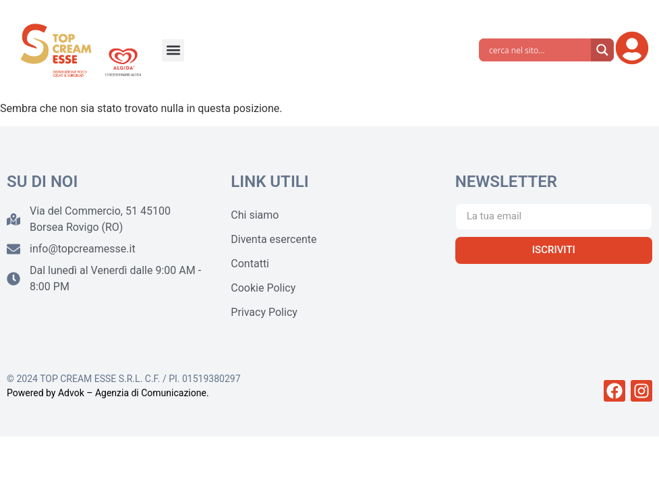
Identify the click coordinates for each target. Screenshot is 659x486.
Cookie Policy (263, 287)
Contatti (250, 263)
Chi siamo (255, 215)
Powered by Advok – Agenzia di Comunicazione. (108, 392)
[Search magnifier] (602, 49)
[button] (173, 50)
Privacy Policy (264, 312)
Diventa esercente (273, 239)
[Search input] (538, 49)
